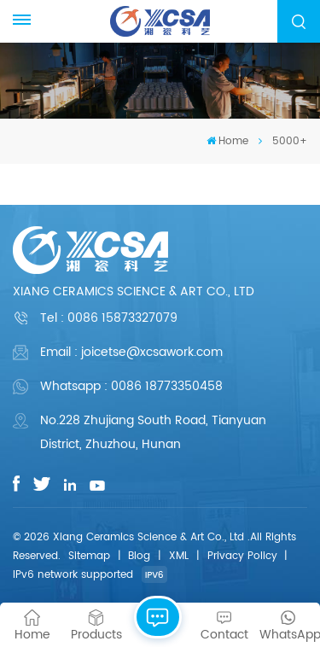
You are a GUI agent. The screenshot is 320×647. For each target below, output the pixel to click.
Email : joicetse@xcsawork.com (131, 352)
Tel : (108, 318)
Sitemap (89, 556)
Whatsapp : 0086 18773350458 (131, 386)
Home (227, 141)
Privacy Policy (242, 556)
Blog (139, 556)
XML (179, 556)
